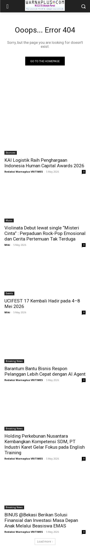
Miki (7, 244)
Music (9, 220)
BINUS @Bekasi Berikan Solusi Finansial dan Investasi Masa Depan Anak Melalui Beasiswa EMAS (41, 520)
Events (9, 293)
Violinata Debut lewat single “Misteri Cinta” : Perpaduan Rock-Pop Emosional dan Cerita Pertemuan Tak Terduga (45, 233)
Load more (45, 541)
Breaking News (14, 361)
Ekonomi (10, 152)
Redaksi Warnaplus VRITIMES (23, 171)
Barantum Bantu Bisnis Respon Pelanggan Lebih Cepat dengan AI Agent (45, 371)
